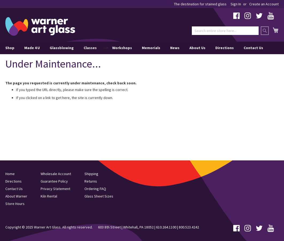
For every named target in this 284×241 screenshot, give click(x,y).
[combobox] (225, 30)
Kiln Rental (49, 196)
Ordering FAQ (95, 188)
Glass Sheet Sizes (98, 196)
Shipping (91, 173)
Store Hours (15, 203)
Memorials (151, 47)
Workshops (122, 47)
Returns (90, 181)
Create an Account (264, 4)
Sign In (236, 4)
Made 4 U (32, 47)
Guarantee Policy (54, 181)
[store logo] (40, 26)
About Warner (16, 196)
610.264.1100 (166, 227)
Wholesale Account (56, 173)
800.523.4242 (189, 227)
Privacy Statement (55, 188)
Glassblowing (62, 47)
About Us (197, 47)
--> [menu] (134, 48)
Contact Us (253, 47)
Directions (224, 47)
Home (10, 173)
